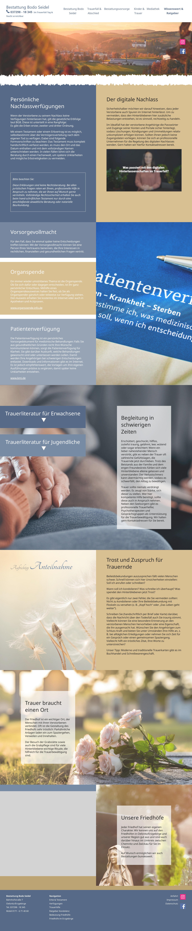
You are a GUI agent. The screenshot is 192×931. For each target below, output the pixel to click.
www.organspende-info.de (26, 308)
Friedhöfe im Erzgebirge (61, 918)
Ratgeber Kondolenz (59, 911)
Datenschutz (172, 903)
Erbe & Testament (58, 899)
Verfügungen (56, 903)
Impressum (172, 899)
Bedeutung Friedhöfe (59, 914)
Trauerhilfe (54, 907)
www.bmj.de (18, 378)
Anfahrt (174, 896)
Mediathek (153, 9)
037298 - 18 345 (21, 12)
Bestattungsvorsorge (117, 9)
